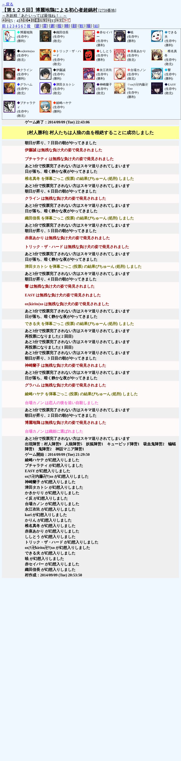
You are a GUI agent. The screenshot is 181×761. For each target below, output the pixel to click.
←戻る (7, 4)
